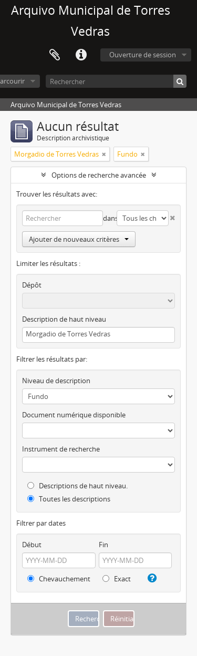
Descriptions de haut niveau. (77, 485)
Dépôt (32, 285)
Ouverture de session (142, 54)
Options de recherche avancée (98, 175)
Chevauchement (58, 578)
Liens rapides (81, 55)
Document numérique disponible (74, 414)
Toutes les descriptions (68, 499)
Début (32, 544)
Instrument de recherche (61, 449)
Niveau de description (56, 380)
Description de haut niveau (64, 319)
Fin (103, 544)
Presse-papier (55, 55)
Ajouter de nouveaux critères (79, 239)
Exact (116, 578)
